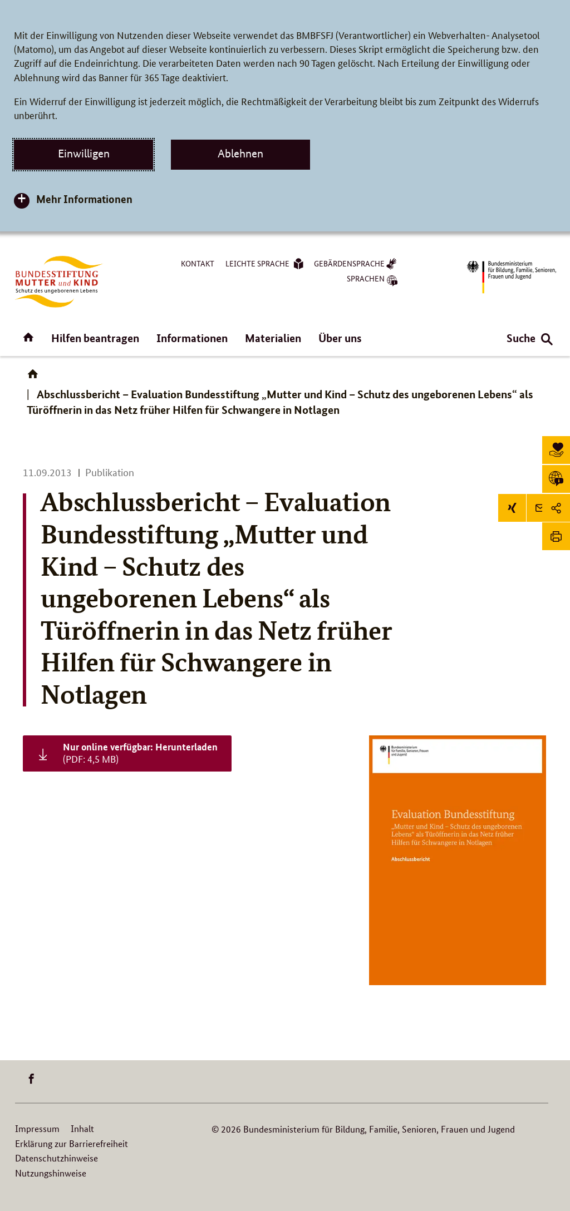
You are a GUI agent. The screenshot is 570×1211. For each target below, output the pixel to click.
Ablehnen (240, 153)
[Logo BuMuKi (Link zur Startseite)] (59, 282)
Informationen (192, 338)
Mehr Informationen (84, 199)
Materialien (273, 338)
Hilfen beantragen (95, 338)
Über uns (340, 338)
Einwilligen (84, 153)
